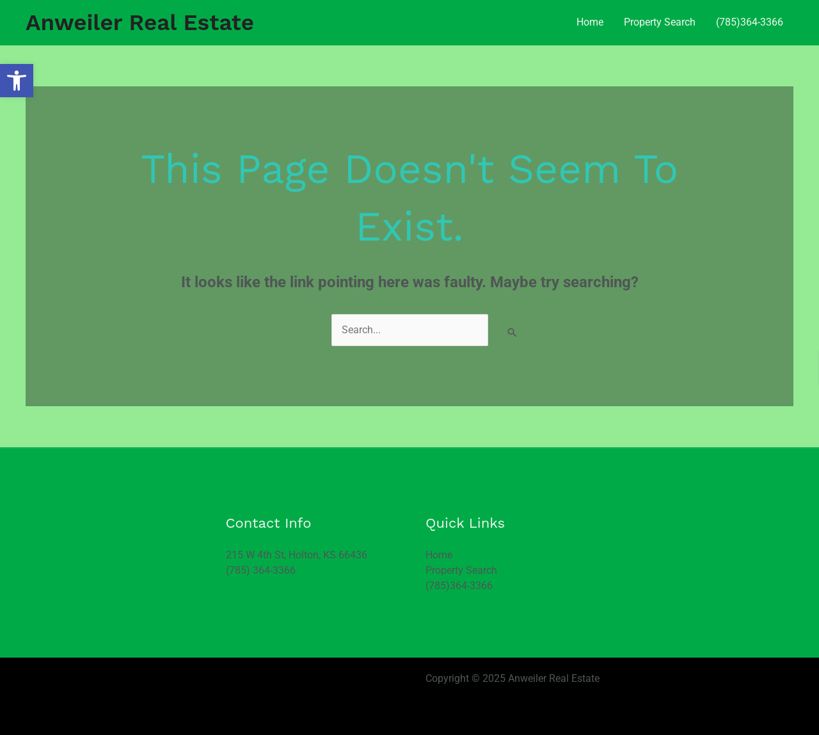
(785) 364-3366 (261, 570)
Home (589, 22)
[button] (16, 80)
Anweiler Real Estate (140, 22)
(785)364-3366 (749, 22)
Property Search (660, 22)
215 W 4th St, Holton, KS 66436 (296, 555)
